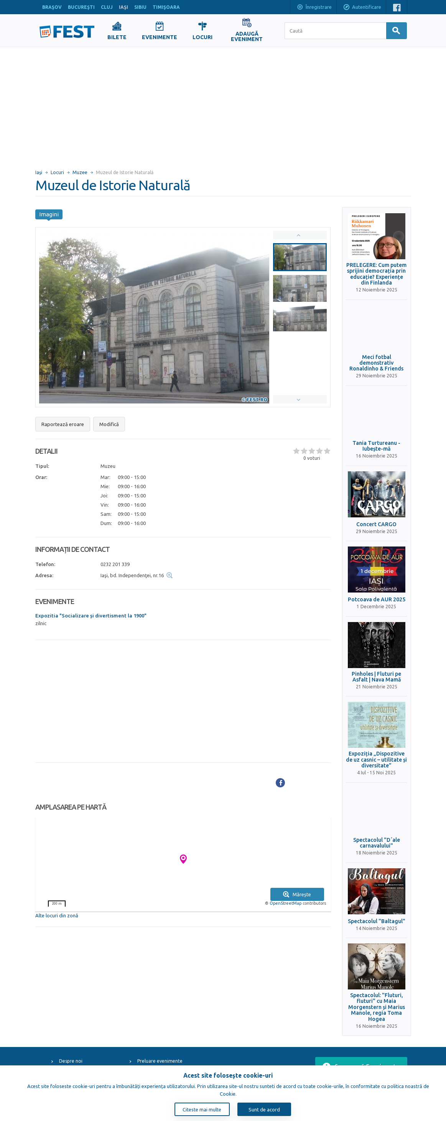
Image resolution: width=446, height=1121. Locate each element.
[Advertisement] (223, 104)
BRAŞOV (52, 7)
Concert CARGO (376, 524)
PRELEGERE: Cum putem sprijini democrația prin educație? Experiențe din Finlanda (376, 274)
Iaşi (38, 172)
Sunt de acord (264, 1109)
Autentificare (362, 8)
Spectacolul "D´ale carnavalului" (376, 843)
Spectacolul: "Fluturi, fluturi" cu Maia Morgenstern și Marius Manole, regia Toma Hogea (376, 1007)
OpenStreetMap (285, 903)
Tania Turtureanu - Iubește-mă (376, 446)
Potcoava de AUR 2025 (376, 599)
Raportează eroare (62, 424)
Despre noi (70, 1060)
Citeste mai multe (202, 1109)
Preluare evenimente (160, 1060)
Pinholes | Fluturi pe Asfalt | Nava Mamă (376, 677)
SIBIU (140, 7)
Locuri (57, 172)
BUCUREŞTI (81, 7)
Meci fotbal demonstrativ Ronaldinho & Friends (376, 363)
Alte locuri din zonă (56, 915)
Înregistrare (314, 8)
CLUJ (107, 7)
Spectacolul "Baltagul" (376, 921)
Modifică (109, 424)
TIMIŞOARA (166, 7)
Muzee (79, 172)
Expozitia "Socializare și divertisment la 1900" (90, 615)
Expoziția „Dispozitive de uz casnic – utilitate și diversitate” (376, 760)
